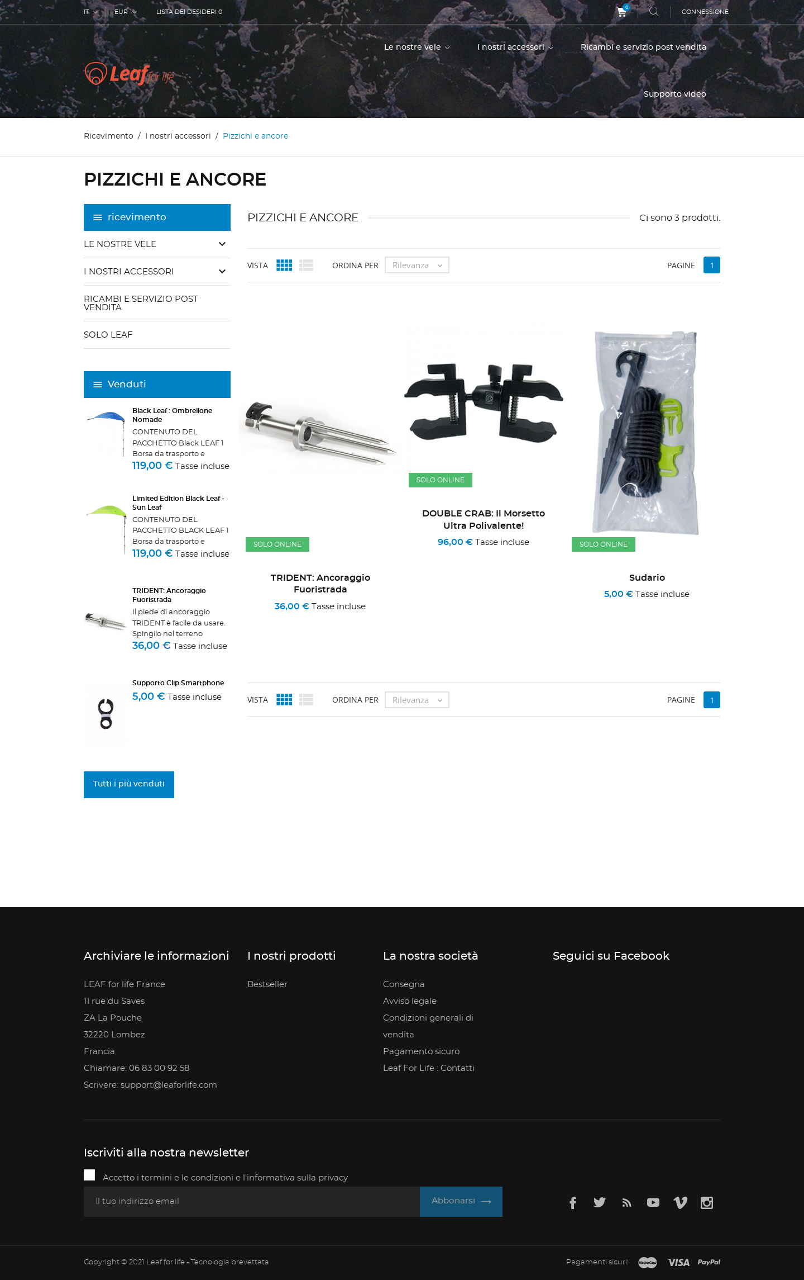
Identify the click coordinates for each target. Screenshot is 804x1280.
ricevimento (137, 217)
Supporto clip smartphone (178, 683)
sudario (647, 577)
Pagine (681, 264)
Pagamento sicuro (421, 1051)
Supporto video (675, 94)
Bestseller (267, 984)
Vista (257, 264)
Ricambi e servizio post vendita (643, 47)
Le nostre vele (413, 47)
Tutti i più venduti (129, 784)
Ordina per (355, 264)
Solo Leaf (108, 335)
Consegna (404, 984)
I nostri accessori (512, 47)
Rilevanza (420, 265)
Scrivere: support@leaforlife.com (150, 1085)
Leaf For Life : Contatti (429, 1068)
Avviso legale (410, 1001)
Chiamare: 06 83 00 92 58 (137, 1068)
